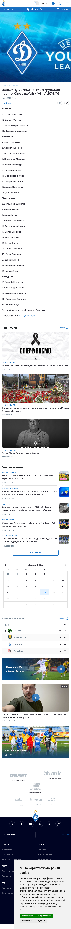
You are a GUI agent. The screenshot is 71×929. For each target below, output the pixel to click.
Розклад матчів (10, 875)
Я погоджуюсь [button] (28, 916)
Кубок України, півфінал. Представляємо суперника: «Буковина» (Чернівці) (28, 481)
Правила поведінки (12, 881)
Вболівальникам (10, 897)
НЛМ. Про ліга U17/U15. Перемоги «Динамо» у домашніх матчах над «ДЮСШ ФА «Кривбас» (30, 545)
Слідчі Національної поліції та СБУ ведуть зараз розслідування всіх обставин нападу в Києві (34, 720)
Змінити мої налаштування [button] (33, 921)
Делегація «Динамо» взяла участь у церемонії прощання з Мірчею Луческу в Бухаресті (32, 413)
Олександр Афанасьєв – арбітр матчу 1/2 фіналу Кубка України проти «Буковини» (27, 529)
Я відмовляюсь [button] (44, 916)
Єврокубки (7, 859)
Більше (63, 623)
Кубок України (9, 476)
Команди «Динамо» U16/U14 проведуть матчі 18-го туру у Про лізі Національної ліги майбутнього (27, 497)
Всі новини (35, 557)
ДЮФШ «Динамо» (11, 492)
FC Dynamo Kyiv (27, 316)
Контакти (7, 892)
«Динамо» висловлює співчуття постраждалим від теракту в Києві (33, 367)
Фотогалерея (45, 859)
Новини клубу (10, 86)
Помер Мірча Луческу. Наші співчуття (21, 456)
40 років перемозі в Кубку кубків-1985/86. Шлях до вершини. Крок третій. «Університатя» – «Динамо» (27, 513)
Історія (6, 508)
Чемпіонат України (11, 864)
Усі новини (7, 854)
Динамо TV (43, 854)
